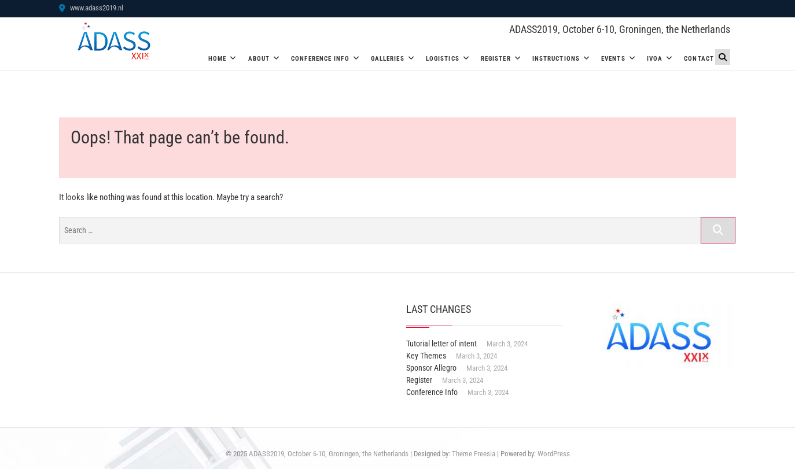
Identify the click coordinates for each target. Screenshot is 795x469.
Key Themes (426, 355)
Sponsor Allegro (431, 367)
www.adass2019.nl (91, 7)
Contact (699, 58)
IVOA (654, 58)
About (259, 58)
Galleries (387, 58)
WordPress (554, 453)
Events (613, 58)
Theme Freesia (473, 453)
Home (217, 58)
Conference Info (320, 58)
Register (496, 58)
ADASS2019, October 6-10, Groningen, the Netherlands (619, 29)
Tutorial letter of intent (441, 343)
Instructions (556, 58)
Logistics (442, 58)
